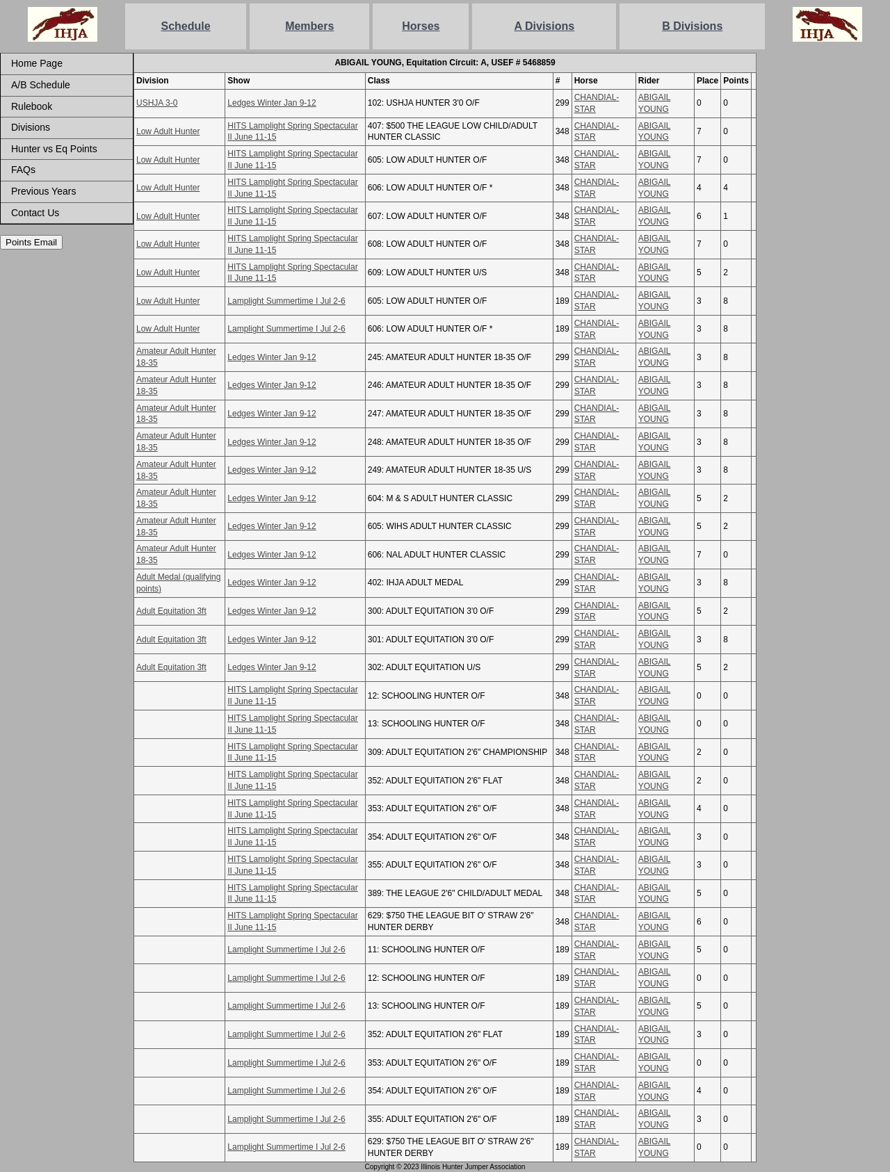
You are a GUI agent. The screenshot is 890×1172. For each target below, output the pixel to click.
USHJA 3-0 (156, 103)
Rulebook (31, 106)
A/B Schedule (40, 84)
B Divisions (692, 26)
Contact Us (35, 212)
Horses (420, 26)
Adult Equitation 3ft (171, 611)
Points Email (31, 242)
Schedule (186, 26)
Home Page (37, 63)
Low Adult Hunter (168, 131)
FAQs (23, 169)
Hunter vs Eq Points (54, 148)
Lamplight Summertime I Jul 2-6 (286, 301)
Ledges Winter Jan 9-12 (271, 103)
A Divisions (545, 26)
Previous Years (43, 191)
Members (309, 26)
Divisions (30, 127)
